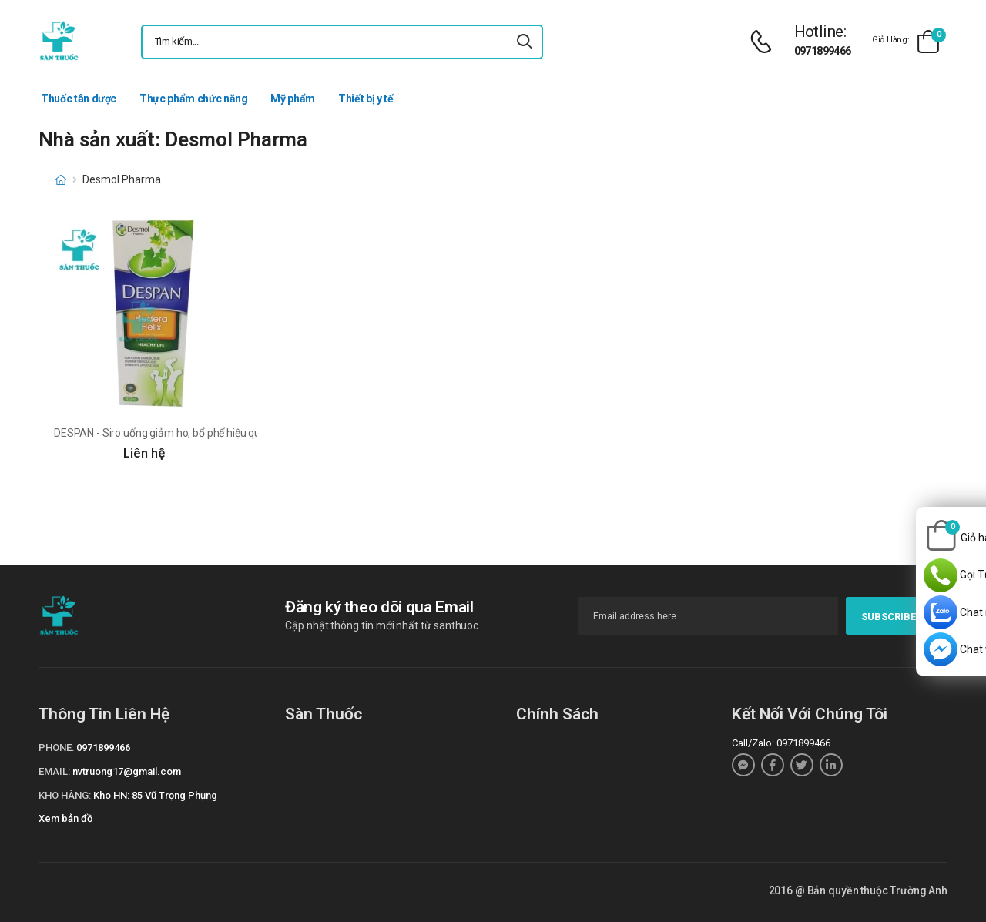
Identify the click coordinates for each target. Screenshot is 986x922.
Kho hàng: (65, 795)
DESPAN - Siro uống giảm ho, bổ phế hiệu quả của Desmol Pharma (209, 433)
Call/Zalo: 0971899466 (781, 743)
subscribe (897, 616)
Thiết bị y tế (365, 98)
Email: (54, 771)
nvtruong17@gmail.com (126, 771)
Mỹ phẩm (292, 98)
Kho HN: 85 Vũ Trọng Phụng (155, 795)
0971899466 (822, 50)
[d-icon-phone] (765, 42)
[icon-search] (524, 42)
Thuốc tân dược (78, 98)
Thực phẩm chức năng (193, 98)
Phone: (56, 747)
